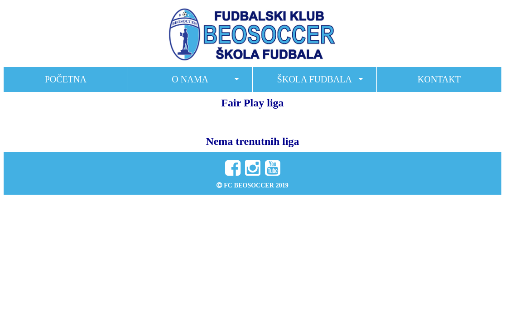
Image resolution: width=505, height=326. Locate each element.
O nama (190, 79)
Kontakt (439, 79)
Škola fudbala (314, 79)
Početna (66, 79)
